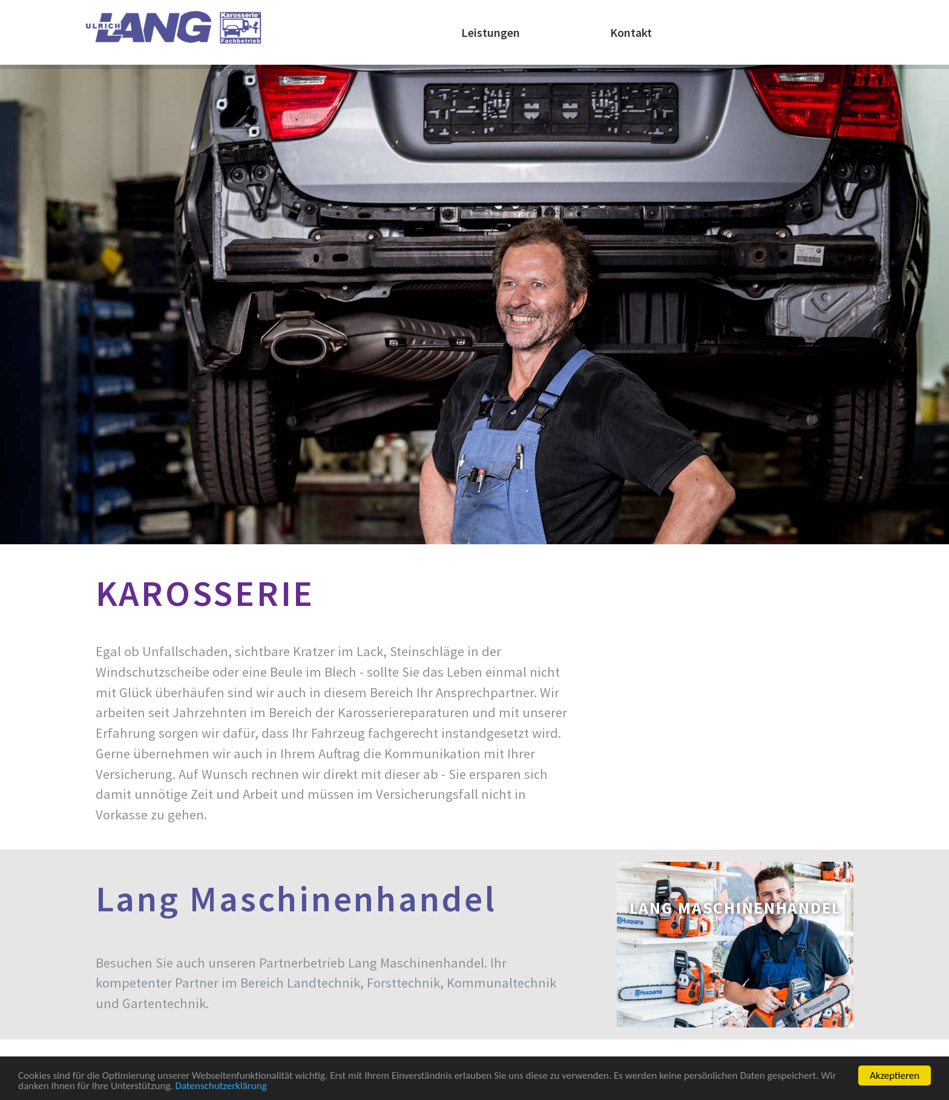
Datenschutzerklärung (221, 1087)
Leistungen (490, 32)
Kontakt (631, 32)
